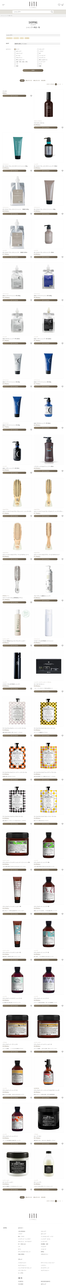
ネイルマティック (45, 1267)
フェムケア (43, 1246)
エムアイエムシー (22, 1265)
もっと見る (20, 1273)
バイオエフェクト (22, 1262)
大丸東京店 (20, 1281)
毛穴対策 (27, 38)
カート (62, 5)
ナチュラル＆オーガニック (24, 1251)
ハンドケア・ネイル (45, 1239)
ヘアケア (20, 1233)
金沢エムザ (43, 1284)
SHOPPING (5, 1228)
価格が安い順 (28, 80)
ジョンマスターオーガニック (24, 1267)
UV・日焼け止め (22, 1244)
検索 (52, 12)
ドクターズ (43, 1249)
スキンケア (43, 1231)
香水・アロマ (21, 1236)
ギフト (22, 38)
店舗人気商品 (21, 1254)
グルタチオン (9, 38)
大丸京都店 (20, 1284)
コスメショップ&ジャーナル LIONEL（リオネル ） (33, 5)
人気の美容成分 (21, 1231)
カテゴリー (20, 1228)
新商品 (42, 1251)
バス (19, 1246)
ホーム (2, 15)
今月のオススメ (44, 1254)
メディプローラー (22, 1270)
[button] (62, 84)
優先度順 (43, 80)
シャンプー (16, 38)
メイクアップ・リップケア (24, 1239)
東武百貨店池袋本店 (45, 1281)
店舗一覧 (20, 1278)
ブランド (20, 1259)
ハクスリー (43, 1265)
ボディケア (43, 1233)
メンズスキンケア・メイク (47, 1236)
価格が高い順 (36, 80)
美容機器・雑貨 (44, 1244)
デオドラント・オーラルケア (24, 1241)
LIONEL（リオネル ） (33, 1217)
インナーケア (44, 1241)
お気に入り (59, 5)
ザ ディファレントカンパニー (48, 1262)
